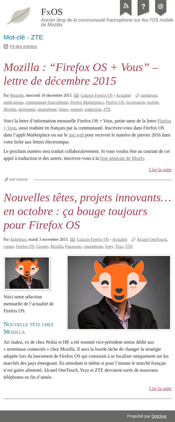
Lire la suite (160, 169)
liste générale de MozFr (122, 158)
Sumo (63, 109)
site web (76, 134)
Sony (109, 246)
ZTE (107, 109)
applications (13, 102)
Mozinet (17, 95)
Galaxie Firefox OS (97, 95)
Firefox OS (115, 102)
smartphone (46, 109)
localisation (135, 102)
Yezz (119, 246)
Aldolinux (18, 239)
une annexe (18, 179)
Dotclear (159, 416)
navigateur (27, 109)
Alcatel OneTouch (152, 239)
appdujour (149, 95)
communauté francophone (46, 102)
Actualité (123, 95)
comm (9, 246)
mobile (153, 102)
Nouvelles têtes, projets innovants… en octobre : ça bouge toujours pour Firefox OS (87, 211)
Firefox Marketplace (87, 102)
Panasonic (73, 246)
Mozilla (10, 109)
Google (42, 246)
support (76, 109)
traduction (93, 109)
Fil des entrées (23, 46)
